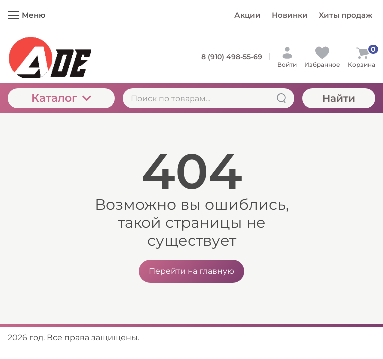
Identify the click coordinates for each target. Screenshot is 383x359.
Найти (338, 98)
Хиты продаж (345, 15)
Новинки (290, 15)
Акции (247, 15)
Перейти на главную (191, 271)
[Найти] (281, 98)
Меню (26, 15)
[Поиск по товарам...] (208, 98)
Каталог (61, 98)
